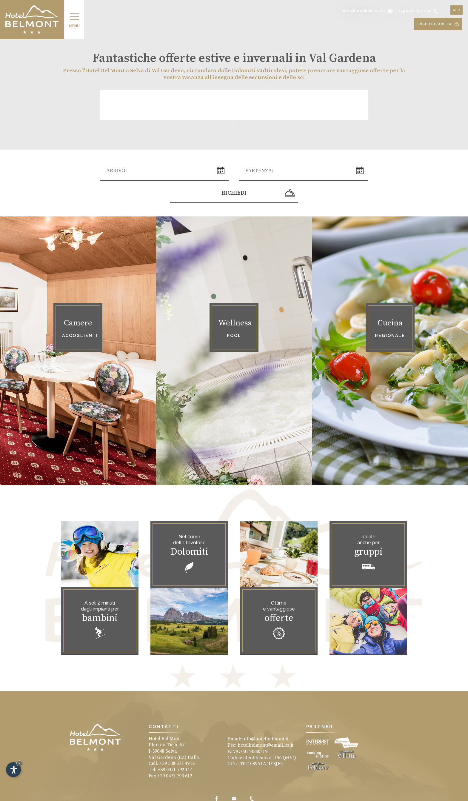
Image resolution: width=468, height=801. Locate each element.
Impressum (187, 795)
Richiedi (350, 171)
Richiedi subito (438, 24)
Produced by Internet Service (267, 795)
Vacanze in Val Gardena (220, 795)
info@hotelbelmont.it (265, 719)
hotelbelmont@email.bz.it (265, 725)
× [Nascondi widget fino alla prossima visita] (19, 763)
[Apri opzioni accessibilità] (13, 769)
